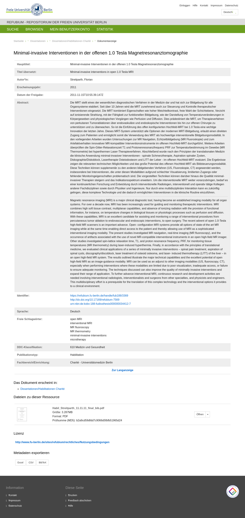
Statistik (104, 29)
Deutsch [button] (230, 12)
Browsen (34, 29)
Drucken (72, 495)
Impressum (216, 5)
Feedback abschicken (79, 500)
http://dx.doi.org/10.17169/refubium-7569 (94, 299)
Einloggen (184, 5)
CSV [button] (31, 462)
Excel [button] (20, 462)
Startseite (19, 41)
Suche (13, 29)
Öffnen (200, 414)
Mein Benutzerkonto (70, 29)
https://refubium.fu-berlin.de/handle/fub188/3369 (99, 295)
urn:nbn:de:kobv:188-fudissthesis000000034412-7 (100, 303)
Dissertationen (38, 41)
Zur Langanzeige (122, 370)
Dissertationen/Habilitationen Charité (71, 41)
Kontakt (204, 5)
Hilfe (195, 5)
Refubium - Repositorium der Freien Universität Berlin (57, 22)
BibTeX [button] (42, 462)
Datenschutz (231, 5)
